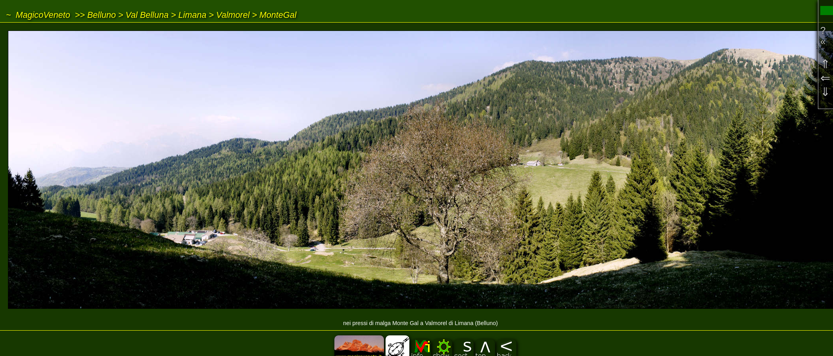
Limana (192, 15)
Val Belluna (147, 15)
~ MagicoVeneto (38, 15)
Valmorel (233, 15)
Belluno (101, 15)
